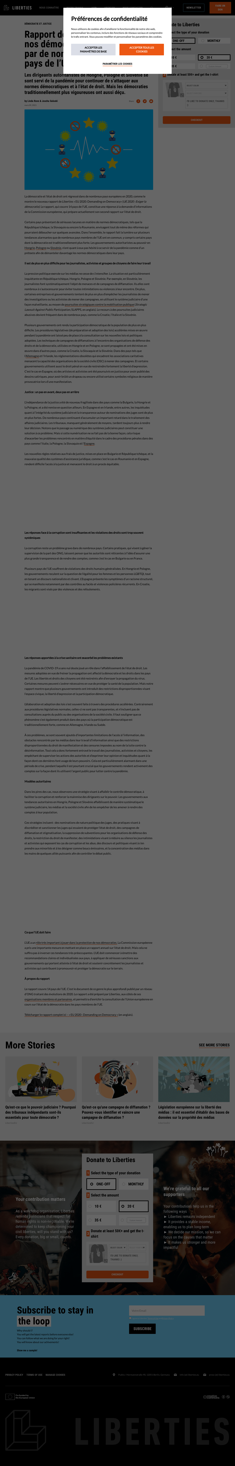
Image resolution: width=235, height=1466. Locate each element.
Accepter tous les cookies (141, 49)
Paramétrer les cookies (117, 63)
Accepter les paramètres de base (93, 49)
